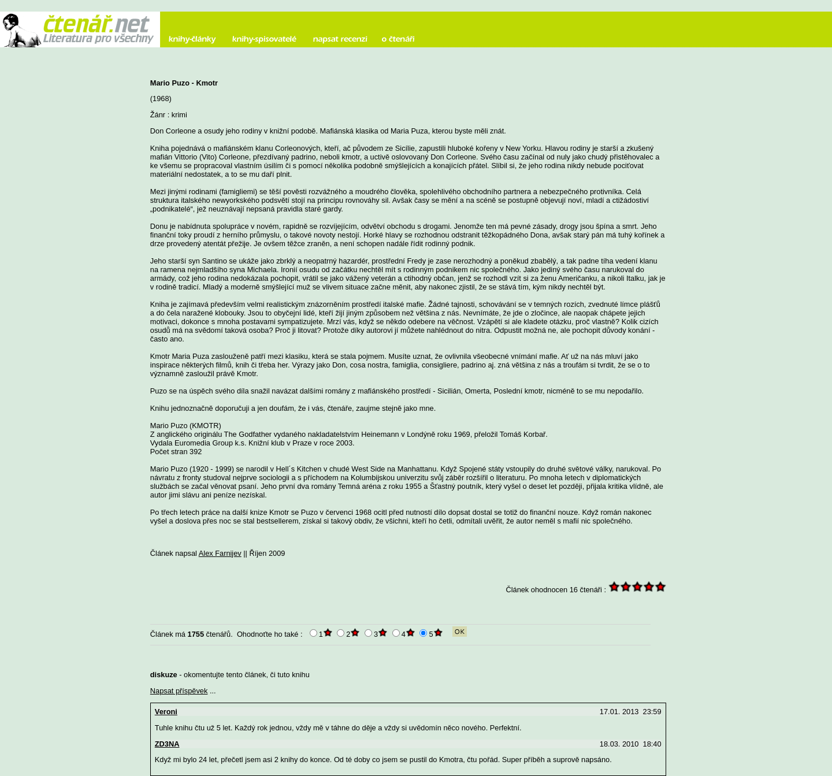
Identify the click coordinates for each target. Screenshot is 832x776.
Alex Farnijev (220, 553)
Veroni (166, 711)
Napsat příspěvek (179, 690)
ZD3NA (167, 744)
